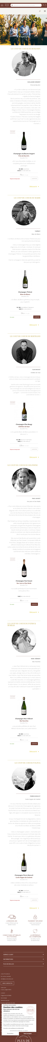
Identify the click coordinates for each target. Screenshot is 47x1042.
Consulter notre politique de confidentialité (13, 1028)
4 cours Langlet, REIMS (6, 989)
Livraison (3, 993)
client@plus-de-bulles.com (7, 979)
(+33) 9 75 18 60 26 (5, 974)
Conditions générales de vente (8, 1003)
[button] (23, 954)
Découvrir (33, 186)
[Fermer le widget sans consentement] (9, 1005)
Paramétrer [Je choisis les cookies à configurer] (10, 1033)
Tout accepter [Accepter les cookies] (28, 1033)
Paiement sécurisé (5, 1000)
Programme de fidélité (6, 995)
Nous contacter (7, 983)
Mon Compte (4, 998)
